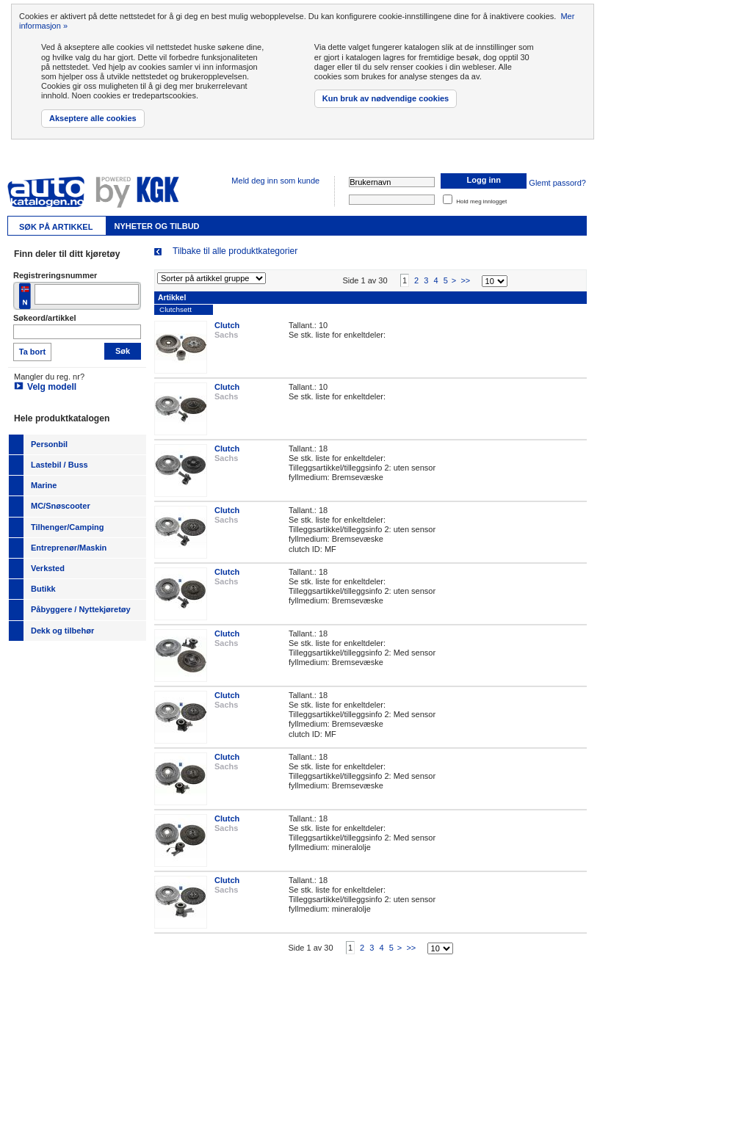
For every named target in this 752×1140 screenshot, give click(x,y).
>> (465, 292)
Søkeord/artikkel (44, 317)
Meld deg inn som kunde (275, 180)
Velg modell (51, 387)
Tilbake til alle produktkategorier (235, 251)
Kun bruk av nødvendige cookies (385, 98)
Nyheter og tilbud (156, 226)
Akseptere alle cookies (93, 118)
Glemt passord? (557, 182)
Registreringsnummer (55, 275)
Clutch (226, 337)
